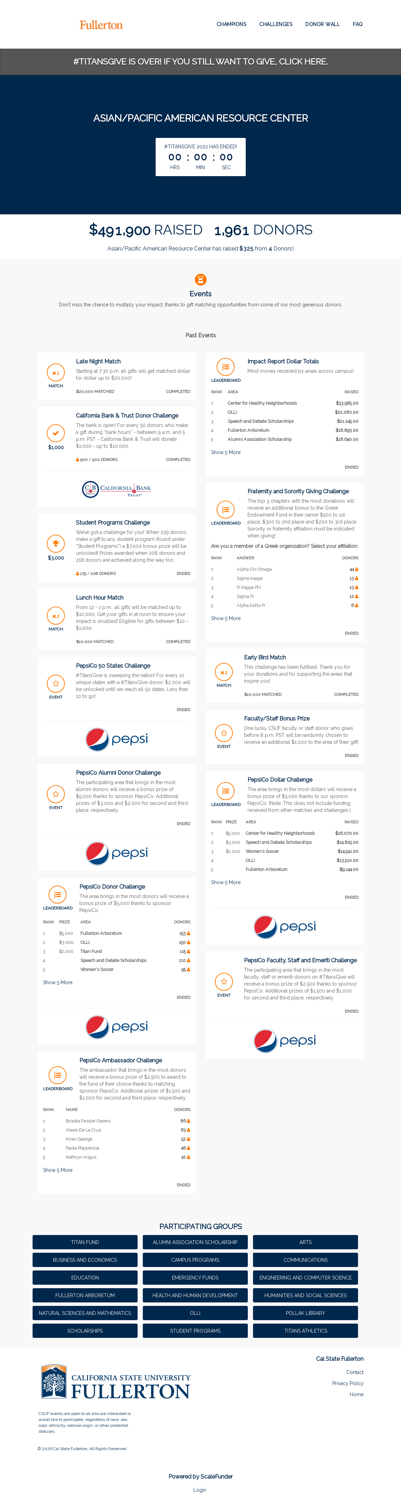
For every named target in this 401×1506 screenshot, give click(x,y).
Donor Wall (322, 24)
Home (357, 1394)
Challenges (275, 24)
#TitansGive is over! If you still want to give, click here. (200, 62)
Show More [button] (57, 982)
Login (199, 1490)
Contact (355, 1372)
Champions (231, 24)
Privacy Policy (348, 1383)
